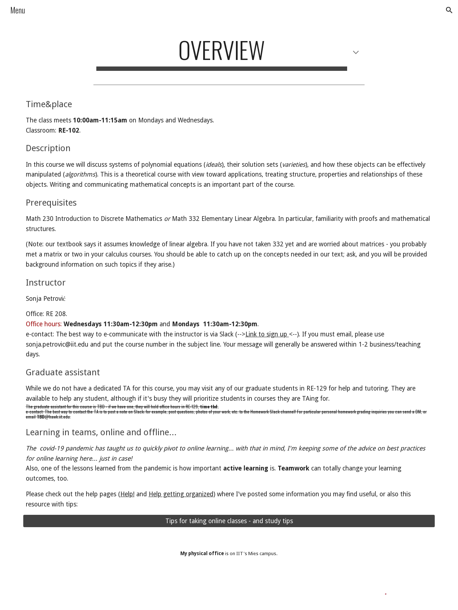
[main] (229, 53)
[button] (449, 10)
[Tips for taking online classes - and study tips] (229, 521)
